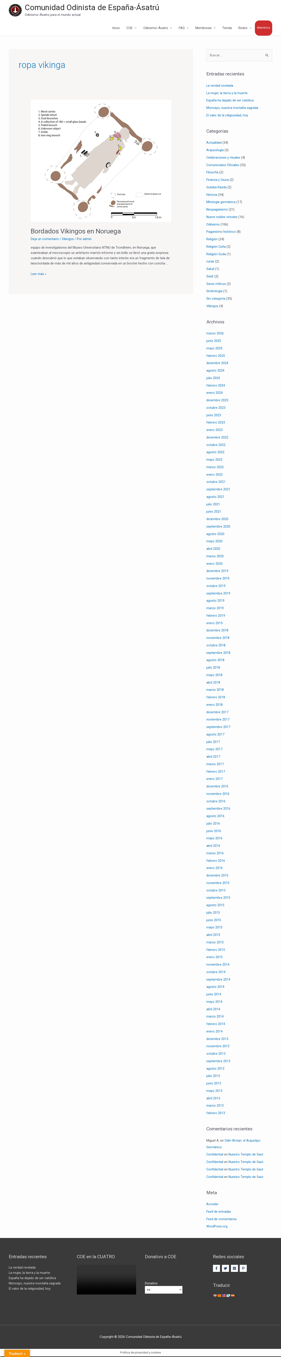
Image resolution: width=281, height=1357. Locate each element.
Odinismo (213, 225)
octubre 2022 (215, 445)
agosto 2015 (215, 906)
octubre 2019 (215, 587)
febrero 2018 (215, 698)
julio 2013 (213, 1076)
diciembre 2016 (217, 787)
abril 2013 (213, 1099)
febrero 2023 (215, 423)
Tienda (227, 28)
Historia (212, 195)
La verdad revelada (219, 86)
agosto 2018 (215, 661)
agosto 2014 (215, 987)
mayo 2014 (214, 1002)
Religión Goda (216, 255)
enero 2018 (214, 705)
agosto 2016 (215, 817)
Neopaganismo (217, 210)
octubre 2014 (215, 973)
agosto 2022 (215, 453)
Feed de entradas (218, 1212)
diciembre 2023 (217, 401)
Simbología (214, 292)
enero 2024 (214, 393)
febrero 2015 (215, 950)
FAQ (182, 28)
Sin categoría (215, 299)
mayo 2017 (214, 750)
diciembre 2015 (217, 876)
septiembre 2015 (218, 898)
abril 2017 (213, 757)
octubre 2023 (215, 408)
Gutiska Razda (216, 188)
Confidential (214, 1155)
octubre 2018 (215, 646)
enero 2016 (214, 869)
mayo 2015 (214, 928)
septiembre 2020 (218, 527)
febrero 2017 (215, 772)
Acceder (212, 1205)
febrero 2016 (215, 861)
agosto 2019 (215, 601)
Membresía (203, 28)
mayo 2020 (214, 542)
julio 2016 (213, 824)
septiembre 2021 (218, 490)
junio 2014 (213, 995)
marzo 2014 (215, 1017)
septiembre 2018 (218, 653)
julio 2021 (213, 505)
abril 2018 (213, 683)
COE (129, 28)
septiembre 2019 (218, 594)
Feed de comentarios (221, 1219)
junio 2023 (213, 416)
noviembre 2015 (217, 884)
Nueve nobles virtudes (222, 218)
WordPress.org (217, 1227)
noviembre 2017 (217, 720)
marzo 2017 (215, 765)
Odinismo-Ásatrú (155, 28)
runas (210, 262)
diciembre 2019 (217, 572)
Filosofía (212, 173)
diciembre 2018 (217, 631)
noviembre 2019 (217, 579)
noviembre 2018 (217, 638)
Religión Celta (216, 247)
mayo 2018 (214, 676)
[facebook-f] (217, 1269)
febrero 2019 (215, 616)
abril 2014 (213, 1010)
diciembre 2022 (217, 438)
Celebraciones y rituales (223, 158)
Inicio (116, 28)
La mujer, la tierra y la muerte (227, 93)
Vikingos (68, 239)
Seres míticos (216, 284)
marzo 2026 (215, 334)
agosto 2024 (215, 371)
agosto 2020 (215, 534)
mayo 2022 (214, 460)
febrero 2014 (215, 1025)
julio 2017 (213, 742)
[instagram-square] (235, 1269)
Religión (212, 240)
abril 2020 (213, 549)
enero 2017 (214, 779)
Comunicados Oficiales (223, 165)
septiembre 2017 (218, 728)
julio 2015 (213, 913)
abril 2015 (213, 935)
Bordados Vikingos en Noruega (76, 231)
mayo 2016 (214, 839)
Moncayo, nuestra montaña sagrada (232, 108)
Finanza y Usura (217, 180)
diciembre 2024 (217, 364)
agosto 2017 (215, 735)
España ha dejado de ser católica (230, 101)
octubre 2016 (215, 802)
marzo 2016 (215, 854)
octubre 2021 (215, 482)
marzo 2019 (215, 609)
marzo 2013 (215, 1106)
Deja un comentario (45, 239)
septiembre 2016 (218, 809)
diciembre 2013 (217, 1039)
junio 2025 (213, 341)
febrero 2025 (215, 356)
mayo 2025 (214, 349)
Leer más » (39, 274)
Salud (210, 269)
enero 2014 (214, 1032)
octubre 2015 (215, 891)
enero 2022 (214, 475)
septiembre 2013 (218, 1062)
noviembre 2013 (217, 1047)
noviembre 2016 (217, 794)
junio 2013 (213, 1084)
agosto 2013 (215, 1069)
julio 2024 (213, 379)
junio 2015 (213, 920)
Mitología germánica (221, 203)
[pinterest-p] (244, 1269)
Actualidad (214, 143)
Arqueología (215, 151)
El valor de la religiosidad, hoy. (227, 116)
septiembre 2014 (218, 980)
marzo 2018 (215, 690)
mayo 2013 (214, 1091)
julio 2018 (213, 668)
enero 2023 (214, 431)
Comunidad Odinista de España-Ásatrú (92, 7)
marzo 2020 (215, 557)
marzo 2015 (215, 943)
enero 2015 (214, 958)
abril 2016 (213, 846)
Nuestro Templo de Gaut (246, 1155)
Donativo (151, 1284)
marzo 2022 (215, 468)
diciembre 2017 (217, 713)
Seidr (210, 277)
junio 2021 (213, 512)
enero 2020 (214, 564)
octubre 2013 (215, 1054)
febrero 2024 (215, 386)
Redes (242, 28)
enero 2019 (214, 623)
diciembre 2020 (217, 520)
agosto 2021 (215, 497)
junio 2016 (213, 831)
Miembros (263, 27)
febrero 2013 (215, 1114)
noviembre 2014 (217, 965)
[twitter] (226, 1269)
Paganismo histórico (221, 232)
